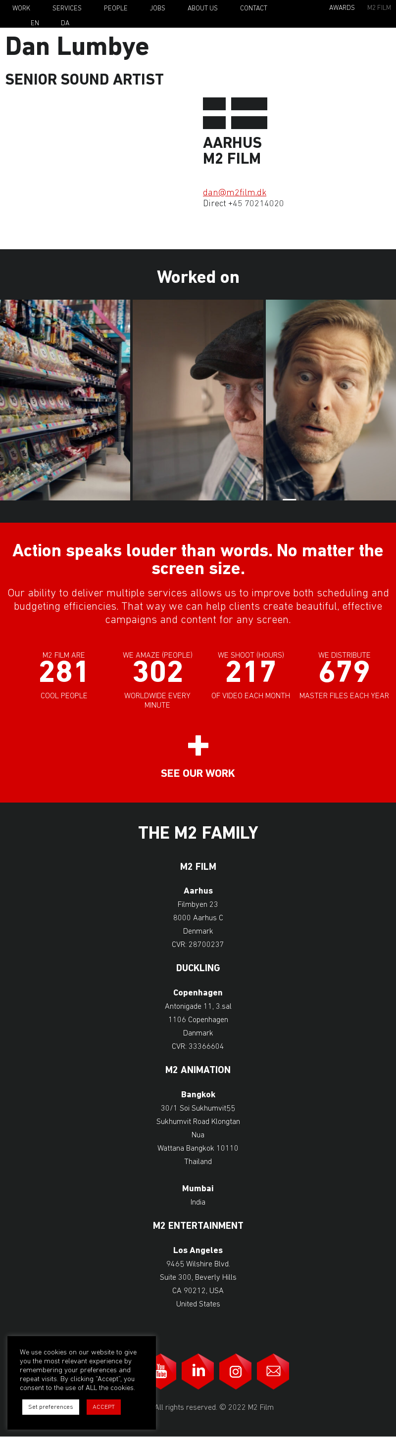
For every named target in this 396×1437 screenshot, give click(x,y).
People (116, 8)
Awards (342, 8)
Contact (253, 8)
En (35, 23)
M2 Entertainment (198, 1226)
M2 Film (379, 8)
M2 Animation (198, 1071)
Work (21, 8)
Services (67, 8)
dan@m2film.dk (234, 193)
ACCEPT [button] (104, 1407)
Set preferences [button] (50, 1407)
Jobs (157, 8)
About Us (203, 8)
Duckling (198, 969)
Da (65, 23)
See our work (198, 774)
